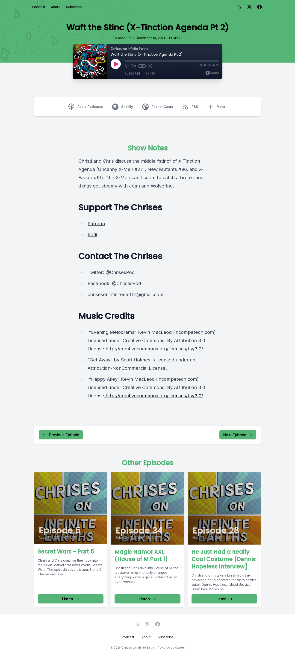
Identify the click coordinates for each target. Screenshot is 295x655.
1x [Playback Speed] (142, 66)
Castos (180, 647)
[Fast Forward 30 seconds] (150, 66)
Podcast (38, 7)
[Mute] (126, 66)
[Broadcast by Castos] (212, 73)
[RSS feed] (239, 7)
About (56, 7)
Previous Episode (60, 435)
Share (150, 73)
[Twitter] (249, 7)
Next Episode (238, 435)
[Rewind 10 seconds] (133, 66)
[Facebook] (259, 7)
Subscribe (74, 7)
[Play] (116, 64)
